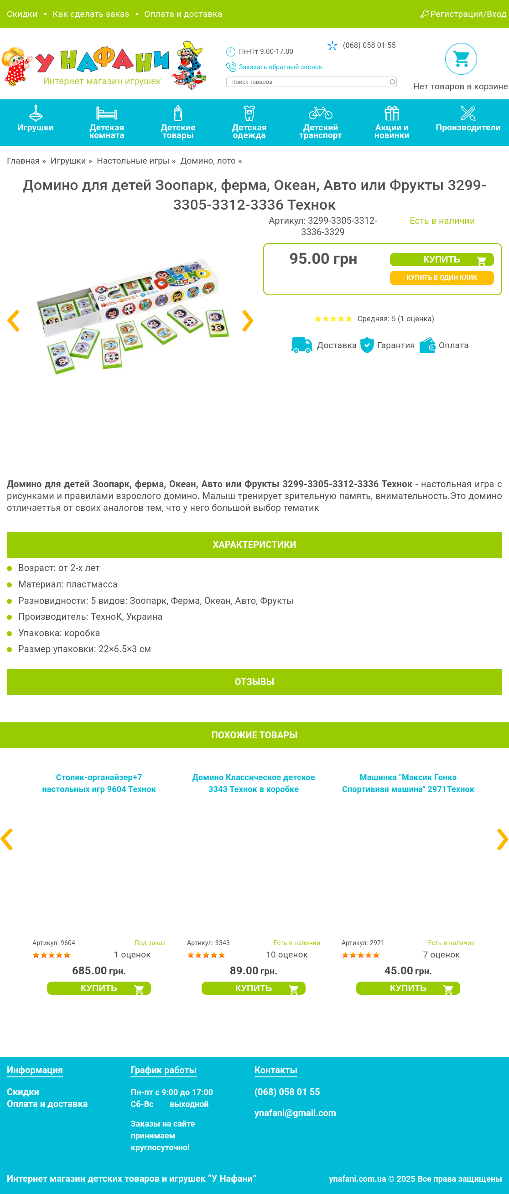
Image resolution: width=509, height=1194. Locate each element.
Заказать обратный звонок (280, 67)
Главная (23, 160)
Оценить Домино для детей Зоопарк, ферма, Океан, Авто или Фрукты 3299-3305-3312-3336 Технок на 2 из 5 (326, 318)
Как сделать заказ (90, 14)
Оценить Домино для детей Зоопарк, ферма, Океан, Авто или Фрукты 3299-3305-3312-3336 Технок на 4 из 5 (341, 318)
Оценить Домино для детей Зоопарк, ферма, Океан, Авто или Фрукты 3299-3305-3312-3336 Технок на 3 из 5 (334, 318)
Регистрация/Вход (469, 14)
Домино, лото (208, 160)
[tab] (35, 122)
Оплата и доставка (183, 14)
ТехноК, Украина (127, 616)
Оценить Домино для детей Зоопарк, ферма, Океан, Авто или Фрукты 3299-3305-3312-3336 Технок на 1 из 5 (318, 318)
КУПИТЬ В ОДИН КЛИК (441, 277)
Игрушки (68, 160)
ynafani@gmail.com (295, 1112)
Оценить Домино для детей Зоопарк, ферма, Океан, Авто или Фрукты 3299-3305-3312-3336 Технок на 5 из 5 (349, 318)
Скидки (22, 14)
